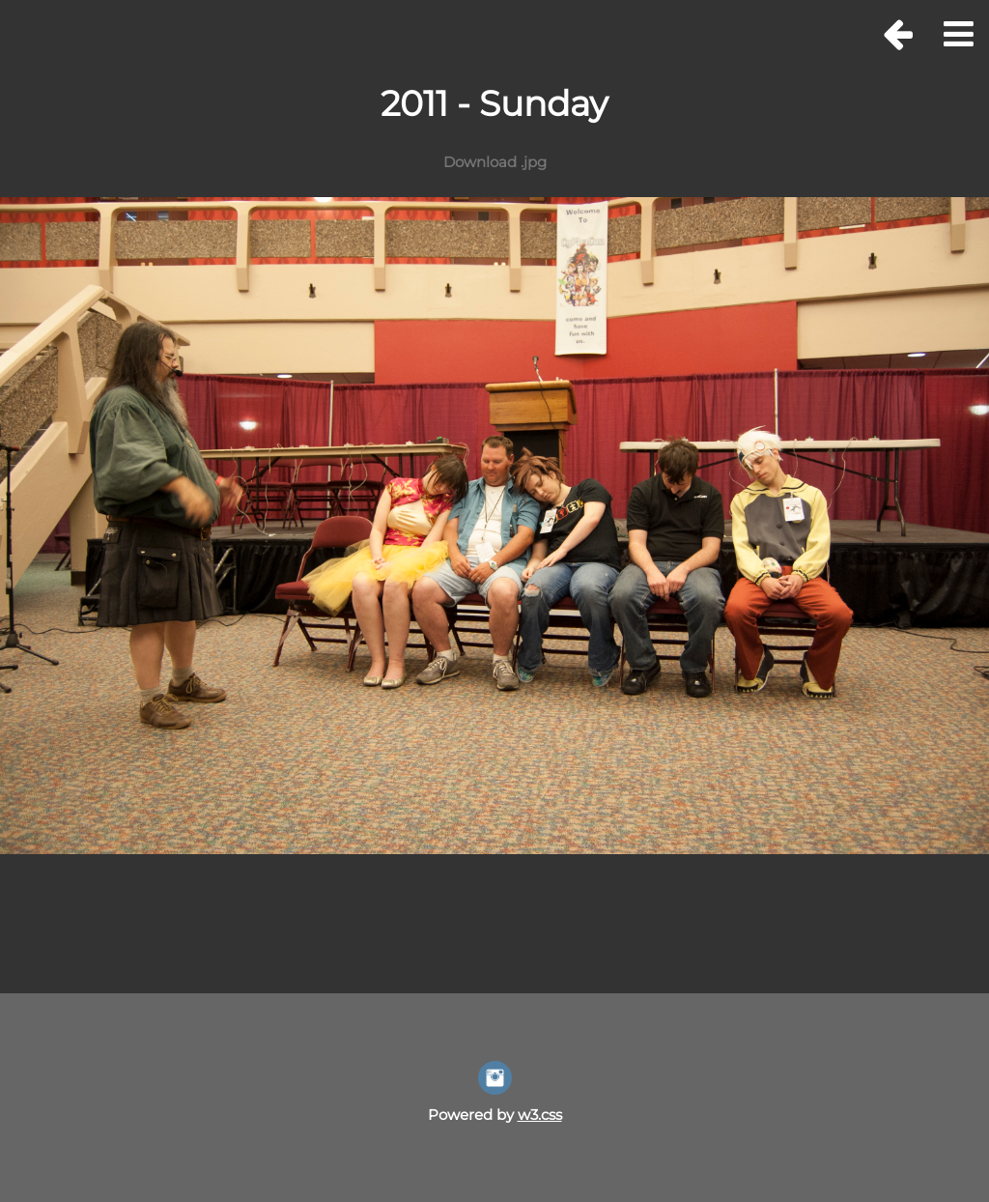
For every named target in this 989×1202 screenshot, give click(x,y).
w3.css (540, 1114)
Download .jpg (495, 162)
